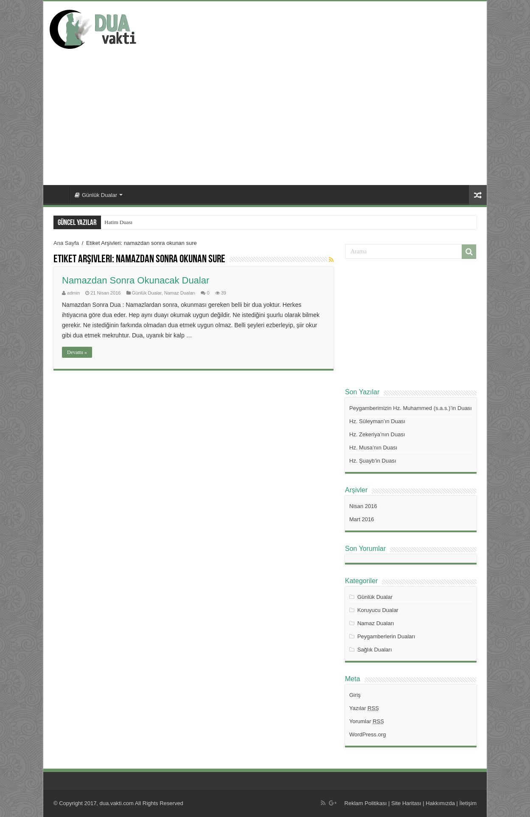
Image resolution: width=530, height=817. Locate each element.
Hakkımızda (440, 803)
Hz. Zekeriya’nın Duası (377, 434)
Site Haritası (406, 803)
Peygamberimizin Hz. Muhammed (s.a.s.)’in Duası (410, 408)
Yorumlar (366, 721)
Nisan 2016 (363, 506)
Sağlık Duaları (374, 649)
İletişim (468, 803)
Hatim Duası (118, 222)
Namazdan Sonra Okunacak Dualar (135, 280)
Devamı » (77, 352)
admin (73, 292)
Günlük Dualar (96, 195)
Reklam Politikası (366, 803)
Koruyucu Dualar (377, 610)
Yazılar (364, 708)
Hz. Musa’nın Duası (373, 447)
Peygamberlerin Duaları (386, 636)
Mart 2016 (361, 519)
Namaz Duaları (180, 292)
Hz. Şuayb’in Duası (372, 461)
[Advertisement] (265, 112)
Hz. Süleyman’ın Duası (377, 421)
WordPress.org (367, 734)
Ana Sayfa (59, 194)
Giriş (355, 695)
